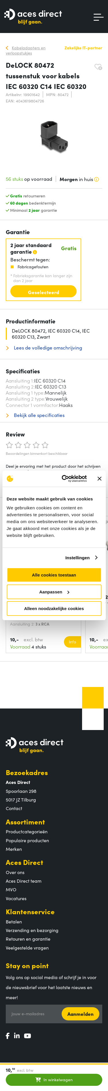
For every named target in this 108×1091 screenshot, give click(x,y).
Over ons (15, 872)
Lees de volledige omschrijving (47, 348)
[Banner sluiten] (99, 479)
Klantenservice (30, 911)
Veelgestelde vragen (27, 947)
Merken (14, 849)
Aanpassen (54, 591)
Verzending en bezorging (32, 930)
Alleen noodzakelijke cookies (54, 608)
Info (72, 641)
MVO (11, 889)
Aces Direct (24, 862)
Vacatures (16, 898)
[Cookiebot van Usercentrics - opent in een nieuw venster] (64, 478)
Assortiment (25, 821)
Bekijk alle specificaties (39, 415)
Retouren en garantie (28, 938)
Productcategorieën (27, 831)
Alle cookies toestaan (54, 574)
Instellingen (77, 557)
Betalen (14, 921)
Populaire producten (27, 840)
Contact (14, 808)
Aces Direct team (23, 881)
